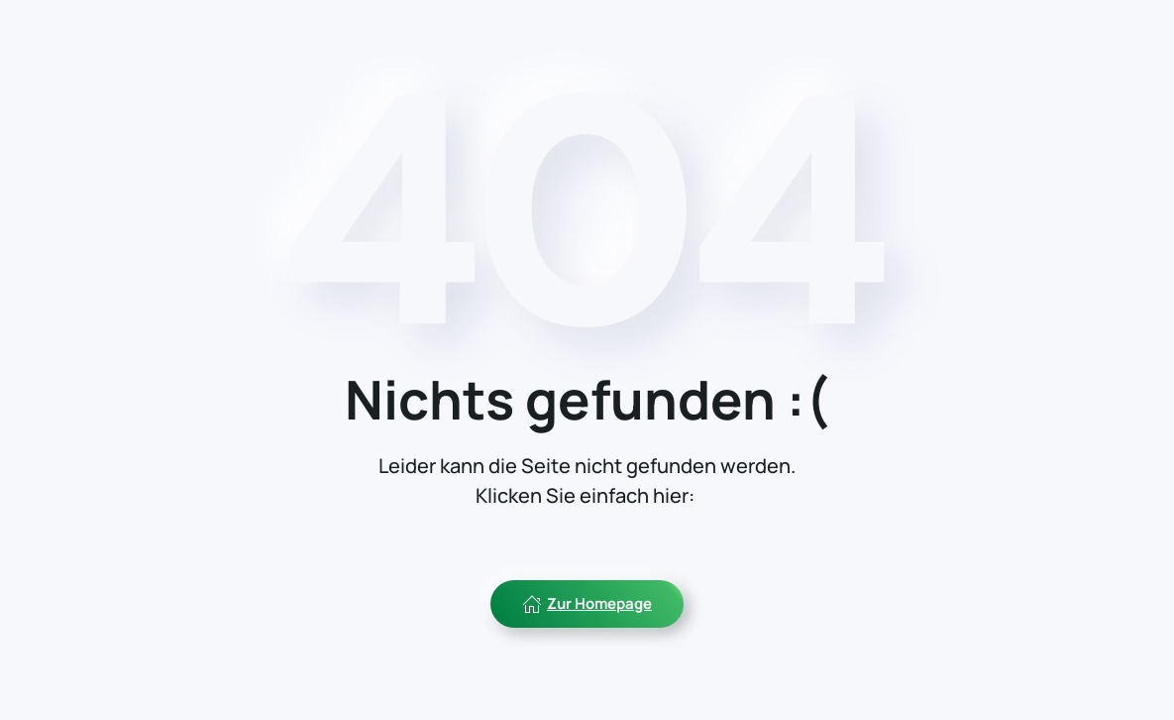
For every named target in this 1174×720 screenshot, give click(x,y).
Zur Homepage (587, 603)
